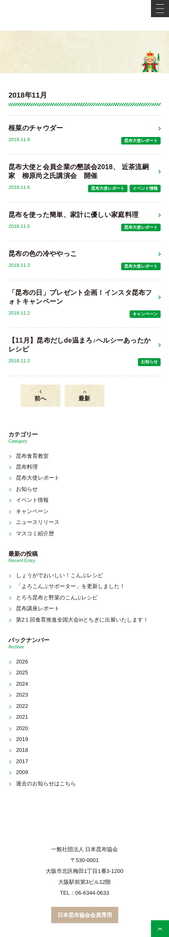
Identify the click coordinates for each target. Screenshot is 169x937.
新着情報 (85, 52)
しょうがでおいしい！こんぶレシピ (59, 575)
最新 (84, 398)
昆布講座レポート (38, 608)
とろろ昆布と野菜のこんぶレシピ (57, 597)
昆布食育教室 (32, 456)
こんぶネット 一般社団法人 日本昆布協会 (85, 15)
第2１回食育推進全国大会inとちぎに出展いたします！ (82, 620)
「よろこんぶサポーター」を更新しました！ (70, 586)
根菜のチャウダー (35, 128)
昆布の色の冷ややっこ (42, 253)
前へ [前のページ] (40, 398)
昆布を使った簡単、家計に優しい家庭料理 (73, 214)
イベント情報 (145, 188)
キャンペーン (145, 314)
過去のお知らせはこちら (46, 783)
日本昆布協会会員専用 (84, 915)
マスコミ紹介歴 (35, 533)
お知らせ (149, 361)
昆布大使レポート (141, 140)
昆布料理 (27, 467)
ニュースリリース (38, 522)
